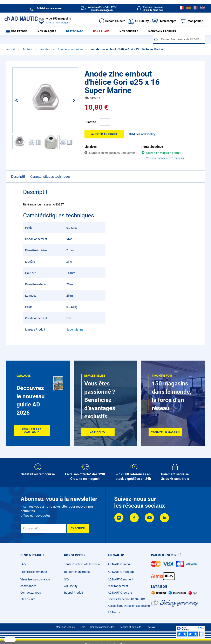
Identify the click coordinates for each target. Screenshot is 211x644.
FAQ (23, 564)
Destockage (76, 32)
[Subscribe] (78, 528)
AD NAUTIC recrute (120, 592)
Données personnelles (102, 627)
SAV (66, 579)
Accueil (11, 52)
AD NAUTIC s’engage (121, 571)
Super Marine (74, 324)
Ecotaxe (151, 627)
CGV (82, 627)
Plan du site (27, 599)
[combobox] (179, 42)
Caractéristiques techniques (50, 172)
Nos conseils (125, 32)
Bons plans (99, 32)
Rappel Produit (73, 592)
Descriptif (18, 172)
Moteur (28, 52)
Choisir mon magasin (58, 22)
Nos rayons (19, 32)
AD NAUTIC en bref (120, 564)
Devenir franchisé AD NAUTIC (126, 599)
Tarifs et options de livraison (82, 564)
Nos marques (51, 32)
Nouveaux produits (156, 32)
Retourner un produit (77, 571)
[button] (19, 144)
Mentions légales (65, 627)
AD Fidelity (70, 586)
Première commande (33, 571)
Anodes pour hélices (71, 52)
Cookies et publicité (130, 627)
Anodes (45, 52)
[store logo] (21, 18)
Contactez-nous (30, 592)
